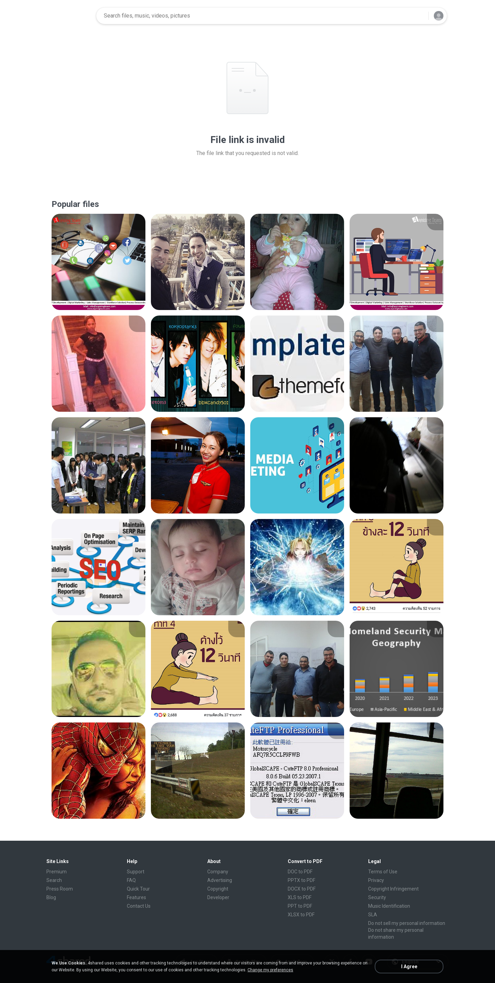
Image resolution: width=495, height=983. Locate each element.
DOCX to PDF (302, 889)
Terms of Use (382, 871)
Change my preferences (270, 970)
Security (377, 897)
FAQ (131, 880)
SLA (372, 914)
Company (217, 871)
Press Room (59, 889)
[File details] (98, 262)
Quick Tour (138, 889)
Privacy (376, 880)
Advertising (219, 880)
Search (54, 880)
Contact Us (139, 906)
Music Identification (389, 906)
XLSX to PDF (301, 914)
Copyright (217, 889)
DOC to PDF (300, 871)
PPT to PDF (300, 906)
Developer (218, 897)
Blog (51, 897)
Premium (56, 871)
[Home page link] (69, 16)
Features (136, 897)
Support (135, 871)
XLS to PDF (299, 897)
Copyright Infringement (393, 889)
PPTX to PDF (301, 880)
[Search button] (419, 16)
